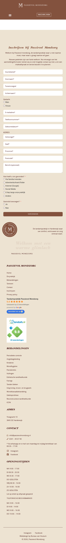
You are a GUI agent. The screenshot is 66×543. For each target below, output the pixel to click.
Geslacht (6, 99)
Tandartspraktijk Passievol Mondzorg (22, 299)
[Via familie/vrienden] (4, 179)
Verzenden (33, 214)
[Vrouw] (4, 106)
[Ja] (4, 204)
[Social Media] (4, 189)
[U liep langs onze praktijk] (4, 192)
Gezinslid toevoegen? (11, 201)
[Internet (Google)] (4, 186)
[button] (10, 15)
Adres (6, 132)
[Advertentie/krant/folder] (4, 182)
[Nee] (4, 208)
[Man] (4, 102)
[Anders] (4, 196)
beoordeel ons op (15, 312)
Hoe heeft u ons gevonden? (13, 176)
